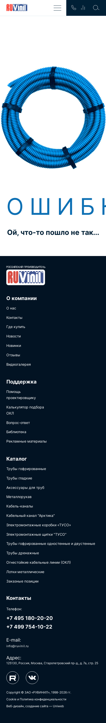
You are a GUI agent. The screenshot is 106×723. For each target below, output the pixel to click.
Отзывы (13, 355)
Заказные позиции (22, 581)
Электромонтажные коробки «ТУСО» (38, 525)
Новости (13, 336)
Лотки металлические (25, 572)
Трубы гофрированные (26, 468)
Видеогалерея (18, 364)
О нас (11, 308)
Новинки (13, 345)
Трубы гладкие (19, 478)
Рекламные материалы (26, 441)
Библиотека (16, 432)
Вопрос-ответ (18, 422)
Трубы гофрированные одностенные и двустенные (50, 543)
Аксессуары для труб (25, 487)
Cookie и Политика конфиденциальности (36, 699)
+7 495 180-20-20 (29, 618)
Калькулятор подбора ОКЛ (25, 410)
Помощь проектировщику (21, 394)
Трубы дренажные (22, 553)
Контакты (14, 317)
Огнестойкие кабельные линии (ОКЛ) (38, 562)
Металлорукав (19, 496)
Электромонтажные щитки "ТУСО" (36, 534)
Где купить (15, 326)
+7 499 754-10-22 (29, 627)
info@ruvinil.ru (17, 646)
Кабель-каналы (19, 506)
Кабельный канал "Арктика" (30, 515)
